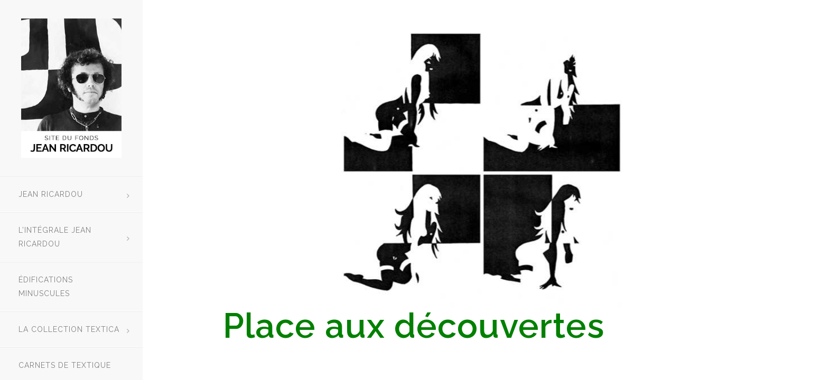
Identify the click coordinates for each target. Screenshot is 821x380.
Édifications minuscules (45, 287)
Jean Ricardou (50, 194)
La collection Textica (68, 329)
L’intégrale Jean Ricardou (54, 237)
